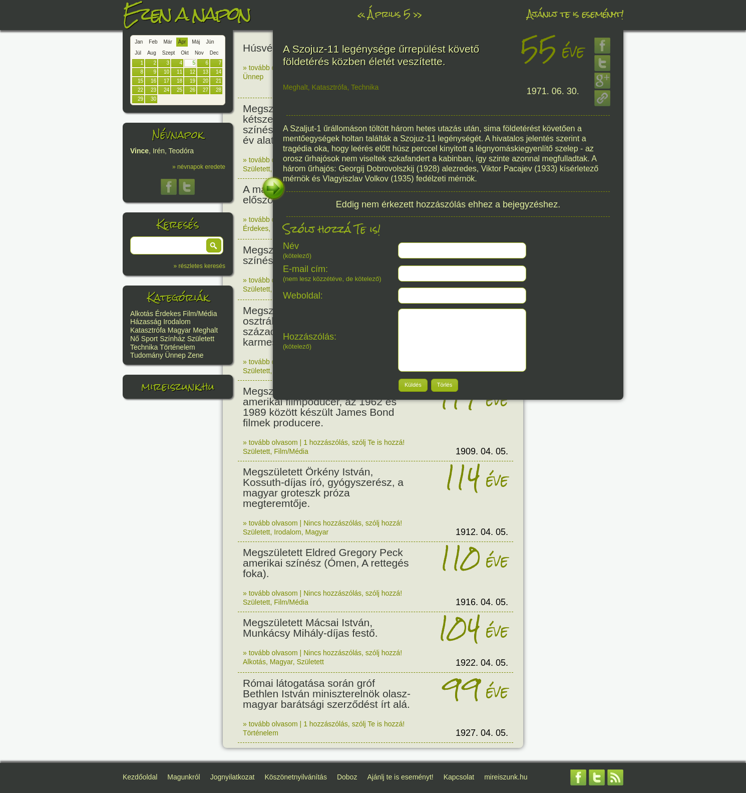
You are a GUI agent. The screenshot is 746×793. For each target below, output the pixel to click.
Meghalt (205, 330)
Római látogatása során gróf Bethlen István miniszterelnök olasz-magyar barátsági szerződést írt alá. (327, 693)
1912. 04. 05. (482, 532)
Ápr (182, 42)
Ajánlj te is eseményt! (575, 14)
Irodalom (176, 322)
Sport (149, 339)
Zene (196, 355)
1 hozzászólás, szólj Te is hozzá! (354, 442)
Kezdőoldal (140, 777)
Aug (151, 53)
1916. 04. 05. (482, 602)
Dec (214, 53)
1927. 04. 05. (482, 733)
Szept (168, 53)
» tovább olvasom (270, 68)
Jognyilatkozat (232, 777)
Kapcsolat (459, 777)
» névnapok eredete (198, 166)
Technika (144, 347)
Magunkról (183, 777)
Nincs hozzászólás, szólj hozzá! (352, 523)
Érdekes (168, 314)
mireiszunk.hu (177, 386)
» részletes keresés (199, 266)
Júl (138, 53)
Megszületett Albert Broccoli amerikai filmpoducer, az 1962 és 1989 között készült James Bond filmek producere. (320, 407)
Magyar (179, 330)
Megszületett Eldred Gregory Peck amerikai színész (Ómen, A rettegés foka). (326, 563)
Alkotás (141, 314)
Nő (134, 339)
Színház (172, 339)
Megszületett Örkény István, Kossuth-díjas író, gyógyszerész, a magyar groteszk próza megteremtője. (323, 487)
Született (200, 339)
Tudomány (146, 355)
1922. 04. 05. (482, 663)
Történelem (177, 347)
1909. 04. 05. (482, 451)
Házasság (145, 322)
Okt (185, 53)
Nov (199, 53)
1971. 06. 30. (553, 91)
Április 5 (389, 14)
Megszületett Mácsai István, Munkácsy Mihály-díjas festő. (310, 627)
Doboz (347, 777)
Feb (153, 42)
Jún (210, 42)
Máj (196, 42)
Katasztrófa (148, 330)
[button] (213, 245)
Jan (139, 42)
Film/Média (200, 314)
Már (168, 42)
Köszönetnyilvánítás (295, 777)
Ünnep (175, 355)
